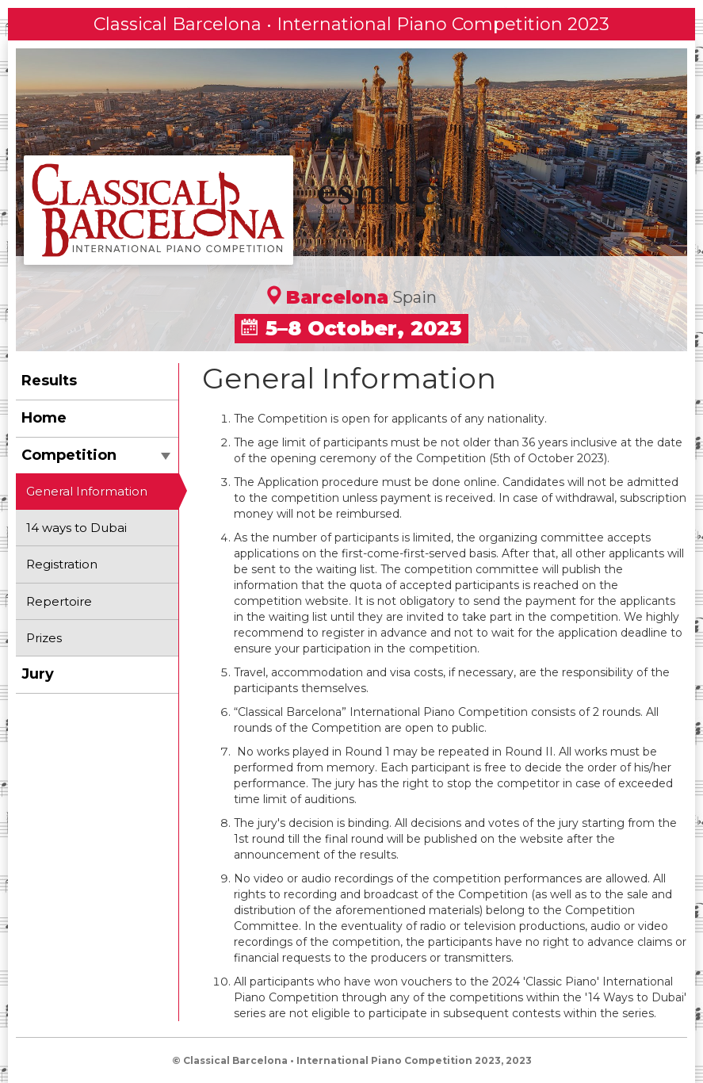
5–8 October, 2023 (351, 328)
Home (44, 418)
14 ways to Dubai (76, 527)
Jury (37, 674)
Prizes (44, 637)
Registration (61, 564)
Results (49, 380)
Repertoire (59, 601)
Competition (95, 455)
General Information (86, 491)
